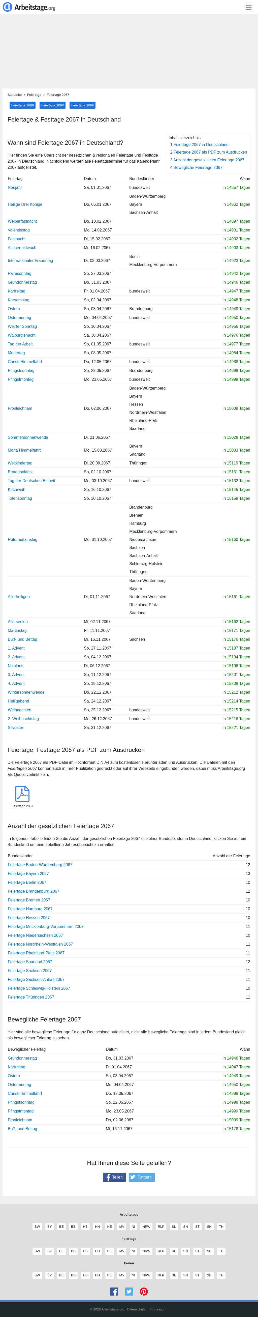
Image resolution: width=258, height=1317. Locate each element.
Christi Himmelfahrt (25, 362)
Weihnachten (19, 710)
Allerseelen (18, 622)
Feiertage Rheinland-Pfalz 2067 (36, 953)
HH (97, 1227)
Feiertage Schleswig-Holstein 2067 (39, 988)
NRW (146, 1227)
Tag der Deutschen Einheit (31, 481)
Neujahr (15, 187)
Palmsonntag (19, 273)
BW (37, 1227)
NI (133, 1227)
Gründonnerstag (22, 282)
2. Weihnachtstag (23, 719)
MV (121, 1227)
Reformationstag (22, 539)
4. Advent (16, 683)
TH (221, 1227)
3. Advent (16, 674)
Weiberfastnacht (22, 221)
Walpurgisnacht (22, 335)
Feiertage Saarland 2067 (30, 962)
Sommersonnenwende (28, 437)
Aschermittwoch (22, 248)
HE (109, 1227)
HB (85, 1227)
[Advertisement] (129, 53)
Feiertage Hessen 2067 (29, 918)
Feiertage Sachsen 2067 (30, 971)
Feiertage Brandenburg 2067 (33, 891)
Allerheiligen (19, 597)
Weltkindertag (20, 463)
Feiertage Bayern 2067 (28, 873)
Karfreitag (16, 291)
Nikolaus (15, 666)
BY (49, 1227)
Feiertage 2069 (82, 105)
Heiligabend (18, 701)
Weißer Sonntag (22, 326)
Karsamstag (18, 300)
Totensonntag (20, 498)
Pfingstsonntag (21, 370)
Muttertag (16, 353)
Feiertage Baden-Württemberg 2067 (40, 865)
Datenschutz (136, 1309)
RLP (160, 1227)
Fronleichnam (20, 408)
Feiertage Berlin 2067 (27, 882)
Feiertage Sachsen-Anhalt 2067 (36, 979)
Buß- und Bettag (22, 639)
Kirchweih (16, 489)
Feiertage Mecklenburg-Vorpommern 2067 (46, 926)
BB (73, 1227)
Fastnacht (16, 239)
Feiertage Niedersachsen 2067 (35, 935)
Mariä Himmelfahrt (24, 450)
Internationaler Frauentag (30, 260)
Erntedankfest (20, 472)
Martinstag (17, 630)
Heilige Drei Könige (25, 204)
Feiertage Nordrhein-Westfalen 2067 (40, 944)
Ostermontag (19, 317)
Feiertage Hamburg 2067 (30, 909)
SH (209, 1227)
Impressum (158, 1309)
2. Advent (16, 657)
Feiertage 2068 (52, 105)
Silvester (15, 727)
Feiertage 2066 (22, 105)
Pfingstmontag (21, 379)
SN (185, 1227)
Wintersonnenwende (26, 692)
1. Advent (16, 648)
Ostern (14, 309)
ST (197, 1227)
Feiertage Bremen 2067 (29, 900)
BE (61, 1227)
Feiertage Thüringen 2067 (31, 997)
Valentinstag (19, 230)
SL (174, 1227)
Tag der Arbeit (20, 344)
